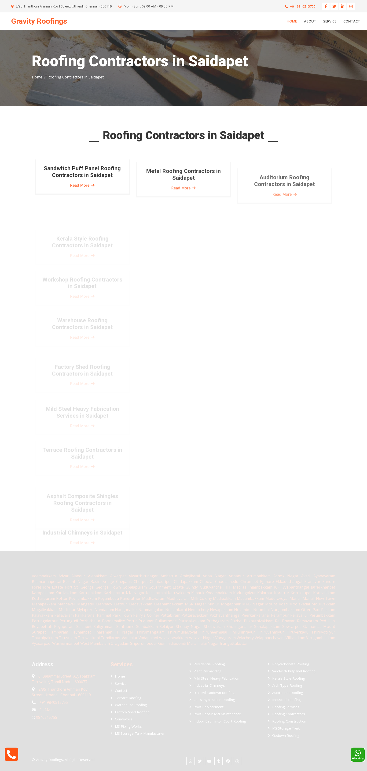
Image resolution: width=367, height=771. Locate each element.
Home (292, 21)
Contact (351, 21)
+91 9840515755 (303, 6)
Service (329, 21)
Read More (82, 188)
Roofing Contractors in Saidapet (76, 77)
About (310, 21)
